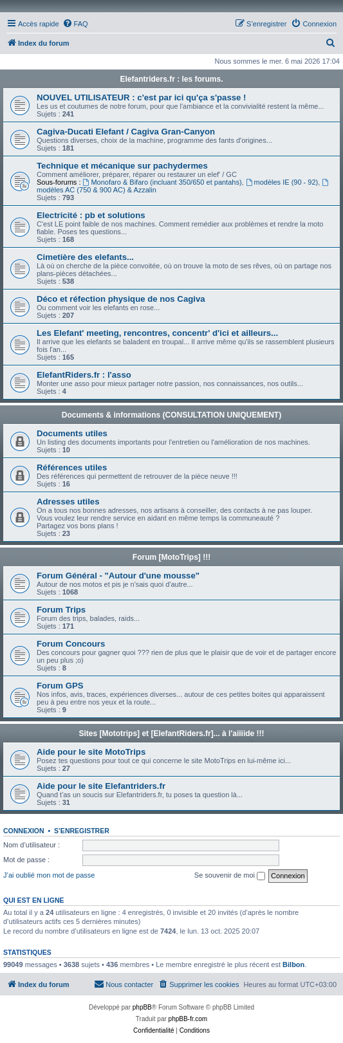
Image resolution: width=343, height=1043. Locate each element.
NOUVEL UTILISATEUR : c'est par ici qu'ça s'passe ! (141, 97)
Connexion (23, 831)
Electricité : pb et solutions (91, 215)
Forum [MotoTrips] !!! (171, 557)
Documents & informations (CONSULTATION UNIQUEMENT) (171, 415)
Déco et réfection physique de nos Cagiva (121, 299)
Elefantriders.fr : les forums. (171, 79)
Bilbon (293, 964)
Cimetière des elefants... (85, 257)
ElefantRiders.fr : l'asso (84, 375)
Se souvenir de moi (229, 875)
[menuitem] (75, 24)
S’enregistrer (81, 831)
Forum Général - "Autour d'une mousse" (118, 575)
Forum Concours (71, 644)
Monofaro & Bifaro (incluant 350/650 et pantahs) (162, 182)
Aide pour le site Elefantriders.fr (101, 786)
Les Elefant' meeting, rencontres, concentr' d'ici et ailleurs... (157, 333)
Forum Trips (61, 609)
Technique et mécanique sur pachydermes (122, 166)
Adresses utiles (68, 501)
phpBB (142, 1007)
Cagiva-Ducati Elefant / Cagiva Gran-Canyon (126, 131)
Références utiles (72, 467)
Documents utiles (72, 433)
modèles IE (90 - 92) (282, 182)
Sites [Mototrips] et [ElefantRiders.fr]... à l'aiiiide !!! (171, 733)
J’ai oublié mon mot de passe (49, 875)
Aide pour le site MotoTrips (91, 752)
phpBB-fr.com (188, 1018)
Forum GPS (60, 685)
